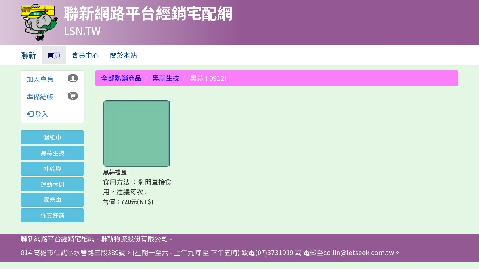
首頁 (56, 55)
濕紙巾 (52, 137)
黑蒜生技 (52, 152)
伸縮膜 (52, 168)
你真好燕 (52, 215)
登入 (37, 113)
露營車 (52, 199)
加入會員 (40, 79)
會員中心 (85, 55)
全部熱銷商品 (121, 78)
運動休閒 (52, 184)
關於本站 (123, 55)
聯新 (28, 54)
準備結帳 (40, 96)
